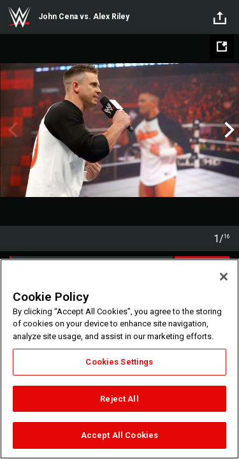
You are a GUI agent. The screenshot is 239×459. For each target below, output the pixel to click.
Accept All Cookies (119, 435)
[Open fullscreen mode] (222, 46)
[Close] (224, 277)
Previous (11, 130)
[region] (119, 359)
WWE (19, 17)
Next (228, 130)
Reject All (119, 399)
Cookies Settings (119, 362)
